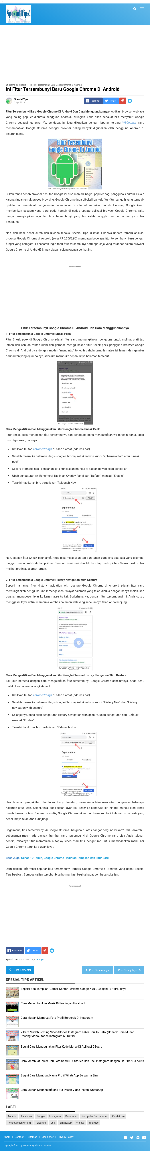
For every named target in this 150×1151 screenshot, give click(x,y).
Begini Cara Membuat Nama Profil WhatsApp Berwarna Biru (59, 1075)
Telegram (40, 1122)
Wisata (80, 1122)
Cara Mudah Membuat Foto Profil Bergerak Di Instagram (57, 1017)
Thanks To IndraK (43, 1145)
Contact (19, 1136)
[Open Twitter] (132, 1137)
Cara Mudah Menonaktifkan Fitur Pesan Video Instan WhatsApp (62, 1090)
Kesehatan (71, 1116)
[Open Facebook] (125, 1137)
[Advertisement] (75, 54)
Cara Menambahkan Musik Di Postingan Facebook (53, 1003)
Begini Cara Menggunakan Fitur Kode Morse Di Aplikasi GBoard (61, 1046)
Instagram (55, 1116)
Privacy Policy (65, 1136)
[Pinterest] (122, 101)
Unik (52, 1122)
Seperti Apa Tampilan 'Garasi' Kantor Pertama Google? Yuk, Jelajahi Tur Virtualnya (73, 989)
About (7, 1136)
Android (12, 1116)
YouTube (93, 1122)
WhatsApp (66, 1122)
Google (40, 959)
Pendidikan (118, 1116)
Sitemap (32, 1136)
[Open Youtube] (144, 1137)
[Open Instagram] (138, 1137)
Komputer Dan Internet (95, 1116)
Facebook (26, 1116)
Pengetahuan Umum (19, 1122)
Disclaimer (48, 1136)
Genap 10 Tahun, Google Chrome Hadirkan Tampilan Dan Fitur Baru (65, 858)
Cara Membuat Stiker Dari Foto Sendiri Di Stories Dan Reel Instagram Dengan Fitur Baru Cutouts (82, 1061)
